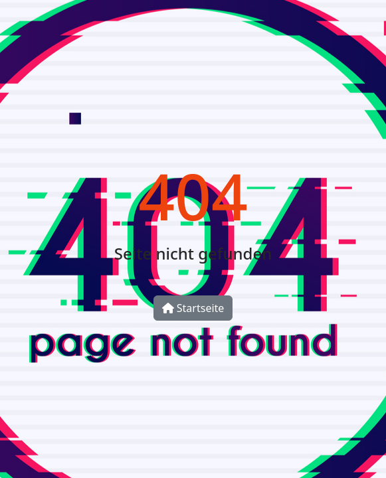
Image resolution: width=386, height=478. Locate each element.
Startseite (193, 308)
